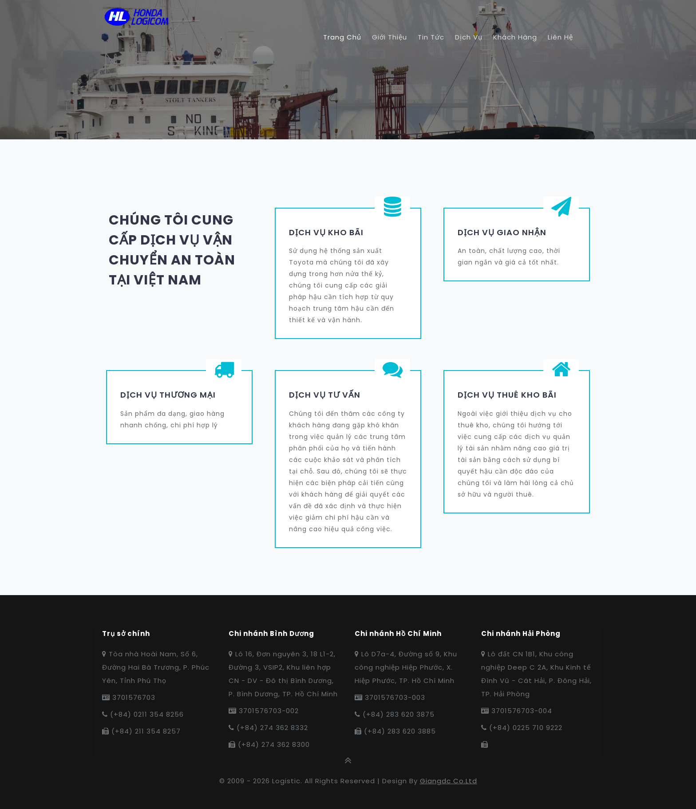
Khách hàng (515, 37)
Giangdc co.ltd (448, 780)
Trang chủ (342, 37)
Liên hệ (560, 37)
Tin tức (431, 37)
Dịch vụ (468, 37)
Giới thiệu (389, 37)
